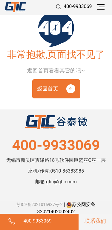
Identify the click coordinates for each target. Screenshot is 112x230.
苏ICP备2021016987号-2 (39, 204)
